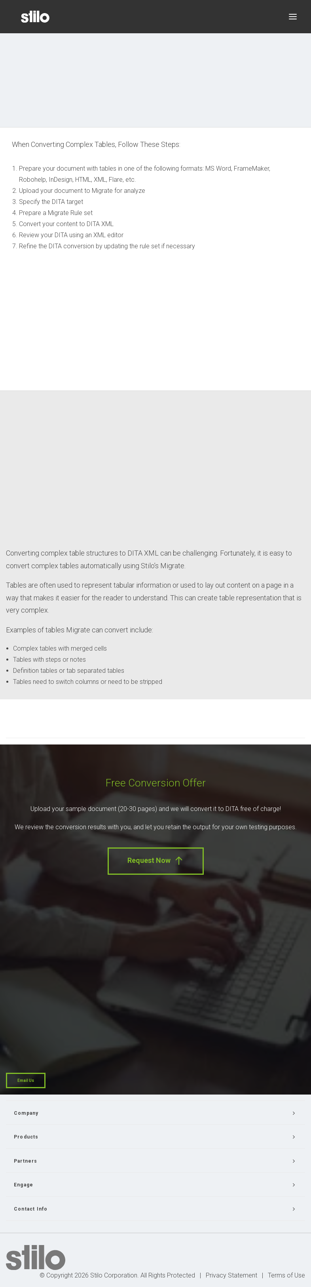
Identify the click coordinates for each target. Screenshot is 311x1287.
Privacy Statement (231, 1275)
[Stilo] (35, 17)
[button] (293, 16)
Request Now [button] (155, 861)
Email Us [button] (25, 1080)
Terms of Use (286, 1275)
